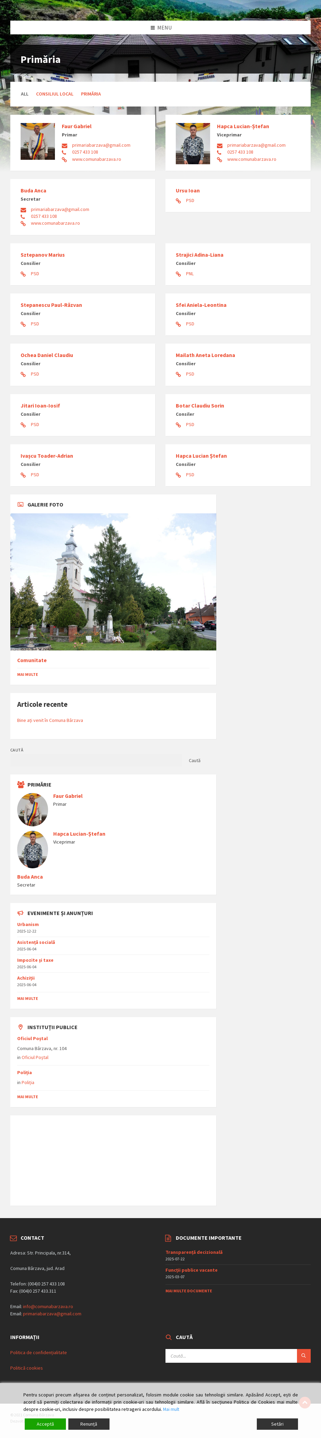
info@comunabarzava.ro (48, 1306)
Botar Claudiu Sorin (200, 405)
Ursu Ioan (188, 190)
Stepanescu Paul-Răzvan (51, 304)
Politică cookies (26, 1368)
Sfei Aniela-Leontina (201, 304)
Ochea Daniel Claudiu (47, 355)
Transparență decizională (193, 1252)
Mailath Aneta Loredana (205, 355)
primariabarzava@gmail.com (101, 145)
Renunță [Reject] (88, 1424)
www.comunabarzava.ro (96, 159)
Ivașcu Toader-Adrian (47, 455)
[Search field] (237, 1356)
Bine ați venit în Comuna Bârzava (50, 720)
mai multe (27, 998)
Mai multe (27, 674)
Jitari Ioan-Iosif (40, 405)
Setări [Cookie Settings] (277, 1424)
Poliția (24, 1072)
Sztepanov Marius (43, 254)
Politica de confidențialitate (38, 1352)
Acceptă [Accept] (45, 1424)
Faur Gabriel (77, 126)
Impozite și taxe (35, 960)
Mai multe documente (188, 1290)
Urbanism (28, 924)
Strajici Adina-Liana (199, 254)
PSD (190, 200)
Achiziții (26, 978)
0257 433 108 (85, 152)
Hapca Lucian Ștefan (201, 455)
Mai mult (171, 1409)
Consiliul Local (54, 94)
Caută (16, 750)
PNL (190, 273)
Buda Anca (33, 190)
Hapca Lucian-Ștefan (243, 126)
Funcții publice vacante (191, 1270)
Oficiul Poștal (32, 1038)
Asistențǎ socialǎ (36, 942)
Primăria (91, 94)
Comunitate (32, 660)
